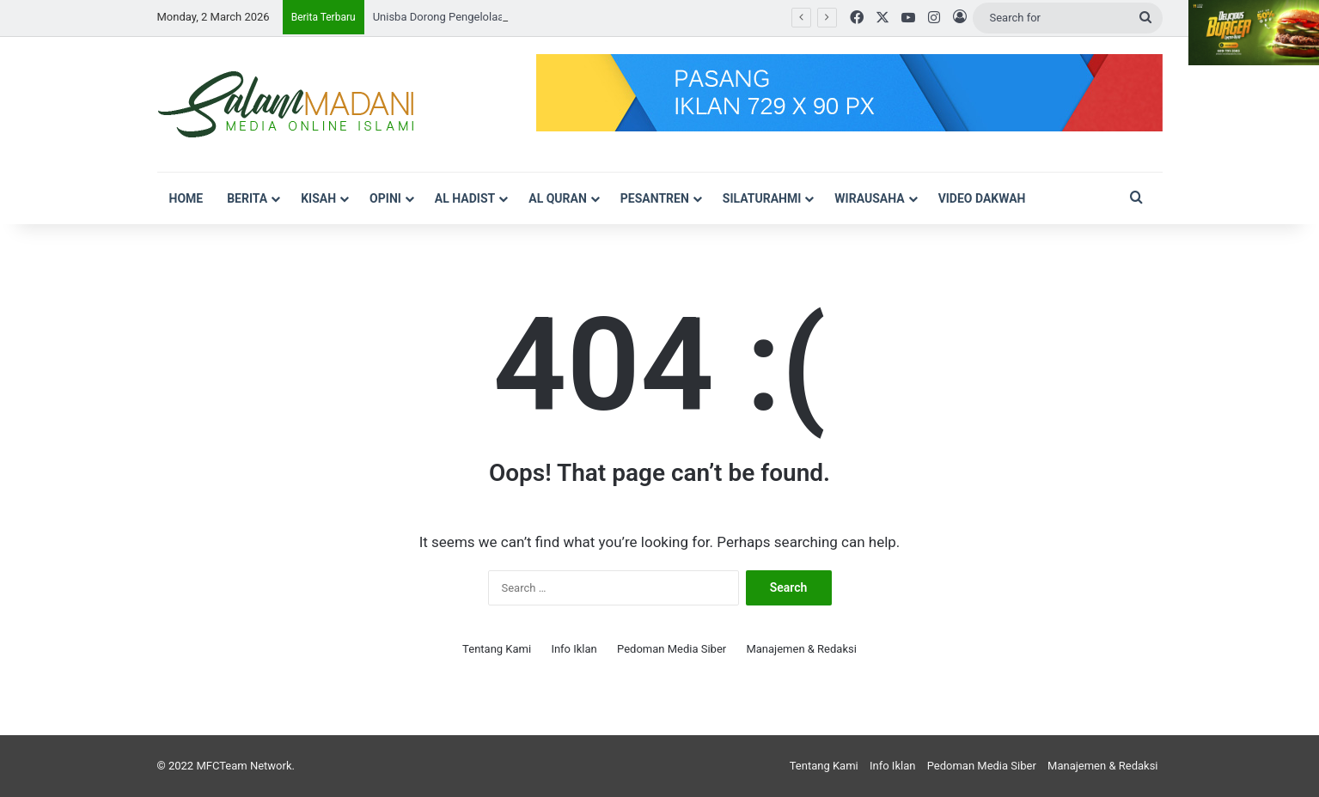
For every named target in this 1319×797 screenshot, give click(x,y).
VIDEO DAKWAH (982, 198)
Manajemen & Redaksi (801, 648)
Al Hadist (465, 198)
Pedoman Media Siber (671, 648)
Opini (385, 198)
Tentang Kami (496, 648)
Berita (247, 198)
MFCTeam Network (243, 765)
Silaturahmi (762, 198)
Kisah (318, 198)
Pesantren (654, 198)
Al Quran (557, 198)
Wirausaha (869, 198)
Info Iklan (573, 648)
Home (186, 198)
